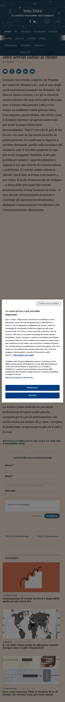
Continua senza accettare (48, 303)
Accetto (33, 395)
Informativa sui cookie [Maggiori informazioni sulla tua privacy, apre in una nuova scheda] (23, 355)
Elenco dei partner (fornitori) (19, 378)
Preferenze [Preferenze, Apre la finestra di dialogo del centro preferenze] (32, 388)
